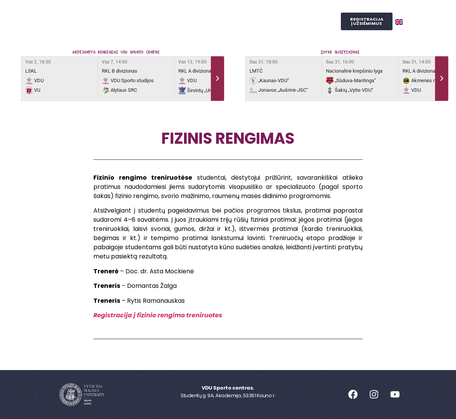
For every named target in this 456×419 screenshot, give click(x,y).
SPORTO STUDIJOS (241, 30)
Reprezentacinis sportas (259, 12)
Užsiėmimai (190, 12)
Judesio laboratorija (171, 30)
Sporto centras (131, 12)
